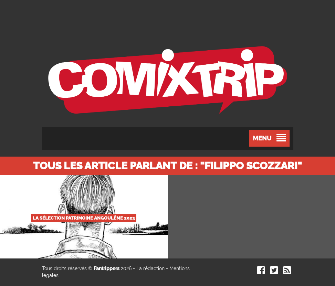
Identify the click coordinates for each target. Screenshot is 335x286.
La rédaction (150, 268)
